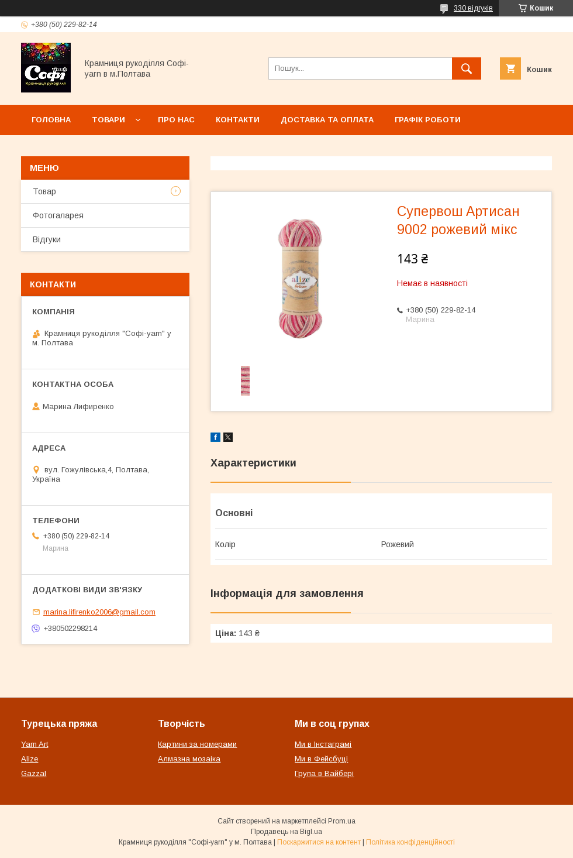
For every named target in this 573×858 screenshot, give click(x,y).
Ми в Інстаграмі (323, 744)
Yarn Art (34, 744)
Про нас (176, 119)
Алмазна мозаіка (189, 758)
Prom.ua (341, 821)
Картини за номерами (197, 744)
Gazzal (33, 773)
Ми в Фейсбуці (321, 758)
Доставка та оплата (327, 119)
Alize (29, 758)
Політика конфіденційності (410, 842)
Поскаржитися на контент (319, 842)
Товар (44, 191)
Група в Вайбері (324, 773)
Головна (51, 119)
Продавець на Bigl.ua (286, 832)
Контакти (238, 119)
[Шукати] (466, 68)
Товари (108, 119)
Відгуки (47, 239)
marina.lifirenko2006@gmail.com (99, 612)
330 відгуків (473, 8)
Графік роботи (428, 119)
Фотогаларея (58, 215)
